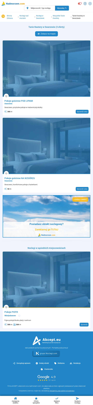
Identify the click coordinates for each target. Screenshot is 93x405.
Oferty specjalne (36, 400)
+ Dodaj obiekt (80, 199)
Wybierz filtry (57, 400)
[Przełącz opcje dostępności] (85, 3)
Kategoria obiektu (15, 400)
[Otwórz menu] (90, 3)
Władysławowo (10, 316)
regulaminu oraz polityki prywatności (62, 391)
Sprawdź (84, 325)
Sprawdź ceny (82, 112)
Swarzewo (8, 104)
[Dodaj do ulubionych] (6, 96)
